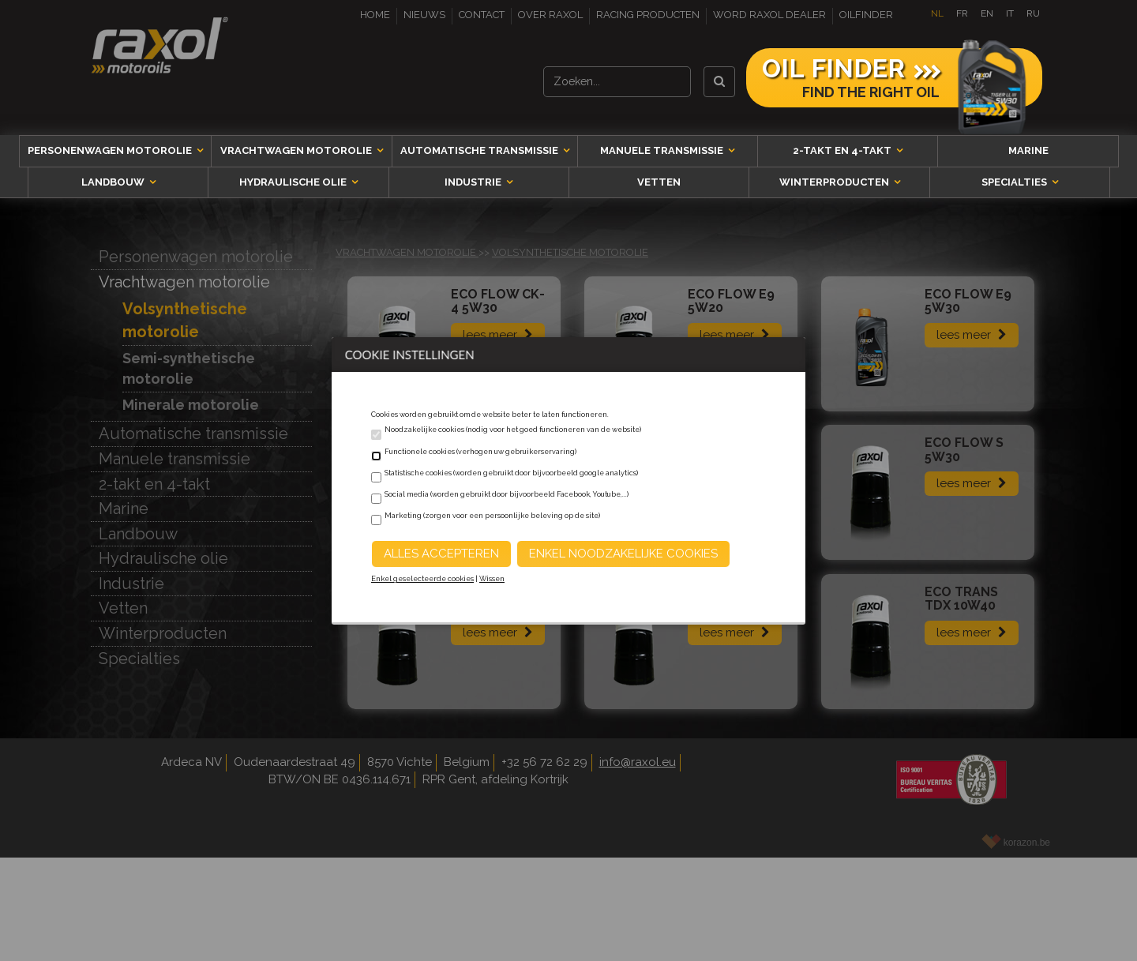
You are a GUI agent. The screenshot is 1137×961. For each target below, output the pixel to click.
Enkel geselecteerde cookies (422, 579)
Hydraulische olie (294, 182)
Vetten (659, 182)
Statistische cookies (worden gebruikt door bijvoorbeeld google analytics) (511, 473)
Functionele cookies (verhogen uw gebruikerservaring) (480, 452)
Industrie (474, 182)
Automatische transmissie (480, 150)
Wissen (492, 579)
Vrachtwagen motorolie (297, 150)
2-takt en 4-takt (843, 150)
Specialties (1015, 182)
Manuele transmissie (663, 150)
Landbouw (114, 182)
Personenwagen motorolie (111, 150)
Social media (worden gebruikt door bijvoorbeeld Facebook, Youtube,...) (507, 494)
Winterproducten (835, 182)
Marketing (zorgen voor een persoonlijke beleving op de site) (492, 516)
